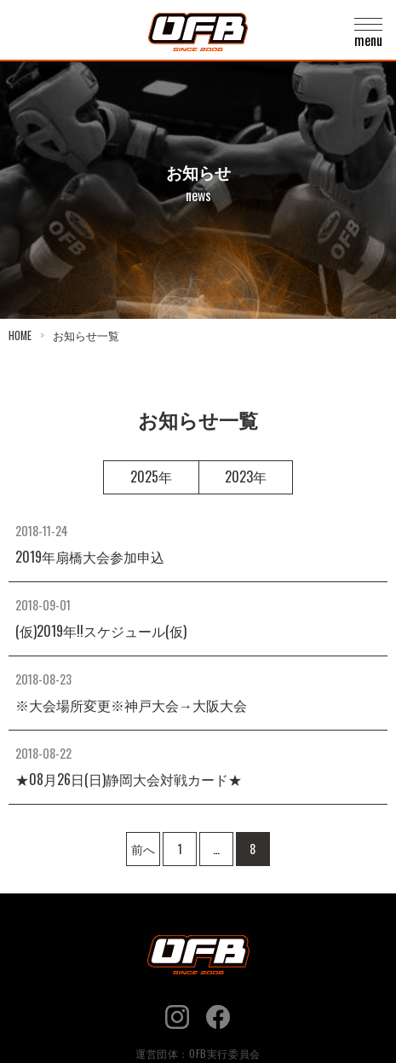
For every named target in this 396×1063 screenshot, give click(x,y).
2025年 (151, 476)
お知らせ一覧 (86, 335)
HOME (20, 335)
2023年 (246, 476)
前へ (143, 849)
